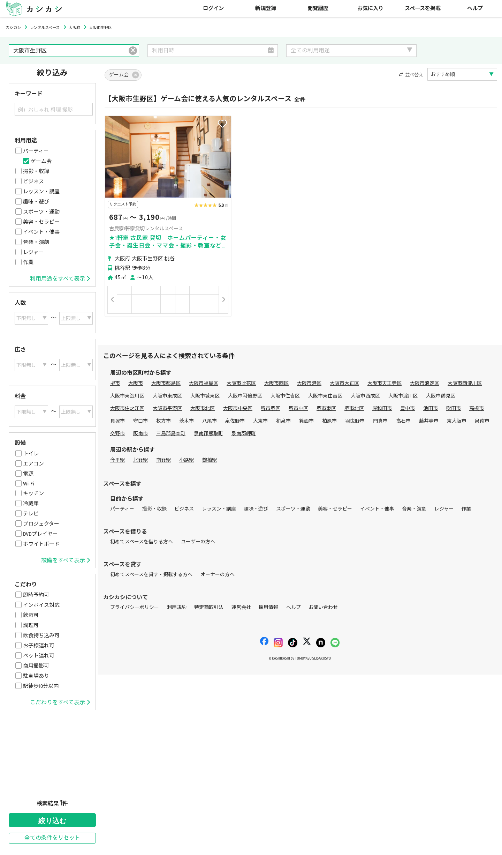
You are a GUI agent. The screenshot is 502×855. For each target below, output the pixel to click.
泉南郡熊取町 (208, 433)
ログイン (213, 9)
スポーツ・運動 (41, 212)
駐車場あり (36, 676)
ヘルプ (475, 9)
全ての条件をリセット (52, 838)
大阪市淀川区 (403, 396)
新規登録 (265, 9)
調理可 (31, 625)
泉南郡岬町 (243, 433)
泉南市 (482, 421)
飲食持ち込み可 (41, 635)
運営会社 (241, 607)
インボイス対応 (41, 605)
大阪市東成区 (167, 396)
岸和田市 (382, 408)
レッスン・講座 (41, 191)
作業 (28, 262)
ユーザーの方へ (198, 541)
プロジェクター (41, 524)
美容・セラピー (41, 222)
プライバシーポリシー (134, 607)
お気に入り (370, 9)
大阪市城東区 (205, 396)
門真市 (380, 421)
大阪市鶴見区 (440, 396)
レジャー (33, 252)
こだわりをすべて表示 (60, 702)
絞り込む (52, 821)
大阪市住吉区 (285, 396)
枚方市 (163, 421)
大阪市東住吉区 (325, 396)
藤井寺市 (429, 421)
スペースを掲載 (423, 9)
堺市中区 (298, 408)
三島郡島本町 (170, 433)
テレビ (31, 513)
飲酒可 (31, 615)
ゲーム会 (41, 161)
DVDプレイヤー (40, 534)
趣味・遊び (36, 202)
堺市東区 (326, 408)
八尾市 (209, 421)
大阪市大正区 (344, 383)
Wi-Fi (28, 483)
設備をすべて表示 (65, 560)
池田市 (430, 408)
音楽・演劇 (36, 242)
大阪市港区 (309, 383)
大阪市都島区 (166, 383)
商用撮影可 (36, 666)
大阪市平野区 (167, 408)
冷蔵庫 (31, 503)
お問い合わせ (323, 607)
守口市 (140, 421)
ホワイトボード (41, 544)
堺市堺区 (270, 408)
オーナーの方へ (217, 574)
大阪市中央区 (237, 408)
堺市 (115, 383)
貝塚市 (117, 421)
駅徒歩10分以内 (41, 686)
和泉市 (283, 421)
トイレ (31, 453)
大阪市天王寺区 (384, 383)
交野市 (117, 433)
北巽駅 (140, 460)
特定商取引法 (208, 607)
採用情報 (268, 607)
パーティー (36, 151)
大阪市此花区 (241, 383)
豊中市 (407, 408)
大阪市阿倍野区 (245, 396)
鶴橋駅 (209, 460)
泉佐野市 (235, 421)
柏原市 (329, 421)
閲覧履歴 (317, 9)
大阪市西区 (276, 383)
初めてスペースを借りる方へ (141, 541)
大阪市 (135, 383)
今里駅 (117, 460)
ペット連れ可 (38, 656)
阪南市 (140, 433)
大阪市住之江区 (127, 408)
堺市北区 (354, 408)
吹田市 (453, 408)
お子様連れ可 (38, 645)
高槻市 (476, 408)
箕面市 (306, 421)
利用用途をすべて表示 (60, 279)
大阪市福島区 (203, 383)
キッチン (33, 493)
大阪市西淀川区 (465, 383)
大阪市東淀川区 (127, 396)
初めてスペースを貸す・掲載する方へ (151, 574)
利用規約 (177, 607)
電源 (28, 474)
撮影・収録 (36, 171)
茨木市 (186, 421)
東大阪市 (456, 421)
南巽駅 (163, 460)
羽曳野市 (355, 421)
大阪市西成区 (365, 396)
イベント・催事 (41, 232)
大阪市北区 (202, 408)
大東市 (260, 421)
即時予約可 (36, 595)
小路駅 (186, 460)
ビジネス (33, 181)
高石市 (403, 421)
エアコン (33, 464)
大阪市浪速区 (424, 383)
